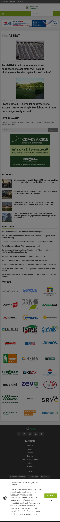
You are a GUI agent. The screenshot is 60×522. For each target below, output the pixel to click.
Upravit (50, 500)
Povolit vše (50, 496)
